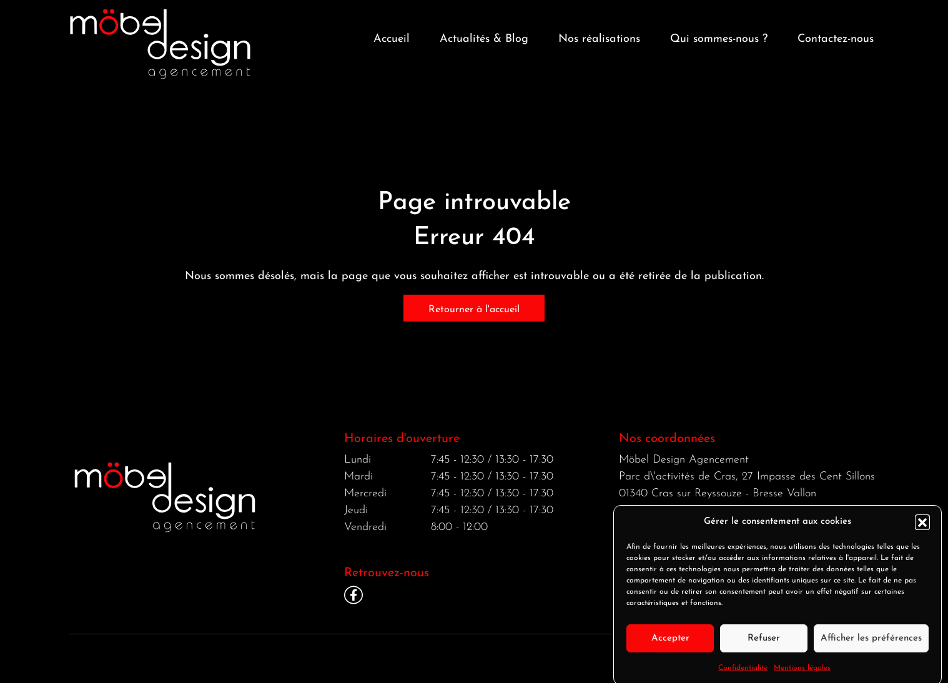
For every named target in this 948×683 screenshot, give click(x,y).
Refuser (764, 645)
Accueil (391, 39)
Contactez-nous (835, 39)
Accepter (670, 645)
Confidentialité (743, 675)
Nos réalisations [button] (599, 39)
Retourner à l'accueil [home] (474, 310)
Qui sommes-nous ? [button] (719, 39)
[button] (922, 529)
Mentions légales (802, 675)
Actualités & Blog (484, 39)
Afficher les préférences (871, 645)
